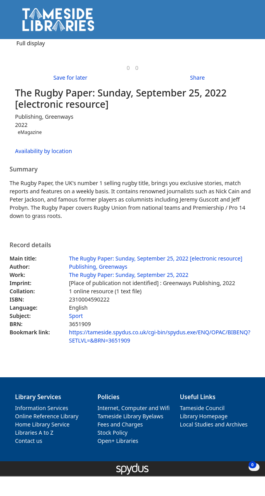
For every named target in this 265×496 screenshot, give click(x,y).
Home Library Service (42, 424)
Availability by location (43, 151)
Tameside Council (202, 408)
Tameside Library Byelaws (131, 416)
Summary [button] (24, 169)
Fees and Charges (120, 424)
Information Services (41, 408)
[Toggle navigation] (247, 22)
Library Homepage (204, 416)
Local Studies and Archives (213, 424)
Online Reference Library (46, 416)
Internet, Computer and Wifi (134, 408)
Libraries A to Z (34, 432)
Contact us (29, 440)
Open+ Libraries (118, 440)
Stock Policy (113, 432)
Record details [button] (30, 245)
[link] (128, 67)
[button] (237, 22)
